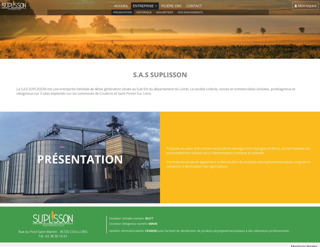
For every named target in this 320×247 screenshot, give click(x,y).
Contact (194, 6)
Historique (144, 12)
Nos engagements (190, 12)
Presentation (122, 12)
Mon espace (307, 5)
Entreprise (143, 6)
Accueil (121, 6)
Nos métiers (164, 12)
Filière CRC (171, 6)
